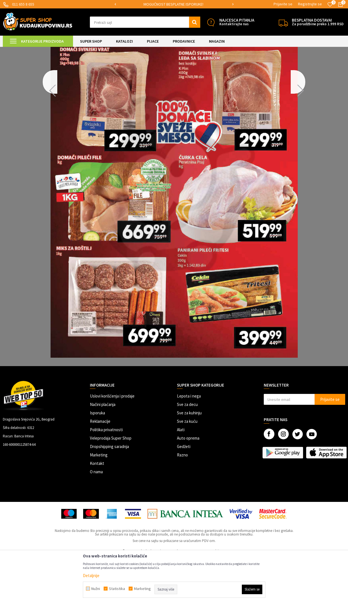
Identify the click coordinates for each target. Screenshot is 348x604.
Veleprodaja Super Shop (110, 485)
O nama (96, 518)
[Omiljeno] (330, 4)
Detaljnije (91, 575)
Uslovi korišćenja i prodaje (112, 443)
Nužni (95, 589)
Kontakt (97, 510)
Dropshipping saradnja (109, 493)
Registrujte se (310, 3)
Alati (181, 476)
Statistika (117, 589)
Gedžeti (183, 493)
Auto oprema (188, 485)
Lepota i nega (189, 443)
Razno (182, 502)
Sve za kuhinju (189, 460)
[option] (129, 4)
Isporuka (97, 460)
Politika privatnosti (106, 476)
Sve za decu (187, 451)
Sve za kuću (187, 468)
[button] (145, 22)
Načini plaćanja (102, 451)
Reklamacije (100, 468)
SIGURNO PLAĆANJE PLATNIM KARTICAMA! (129, 4)
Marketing (99, 502)
